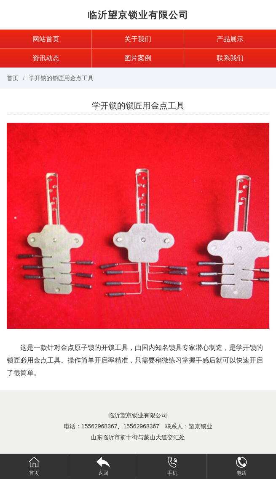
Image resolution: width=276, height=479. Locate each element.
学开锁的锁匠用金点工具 (61, 78)
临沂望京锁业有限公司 (138, 15)
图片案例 (137, 58)
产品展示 (230, 39)
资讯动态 (45, 58)
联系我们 (230, 58)
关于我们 (137, 39)
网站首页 (45, 39)
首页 (13, 78)
